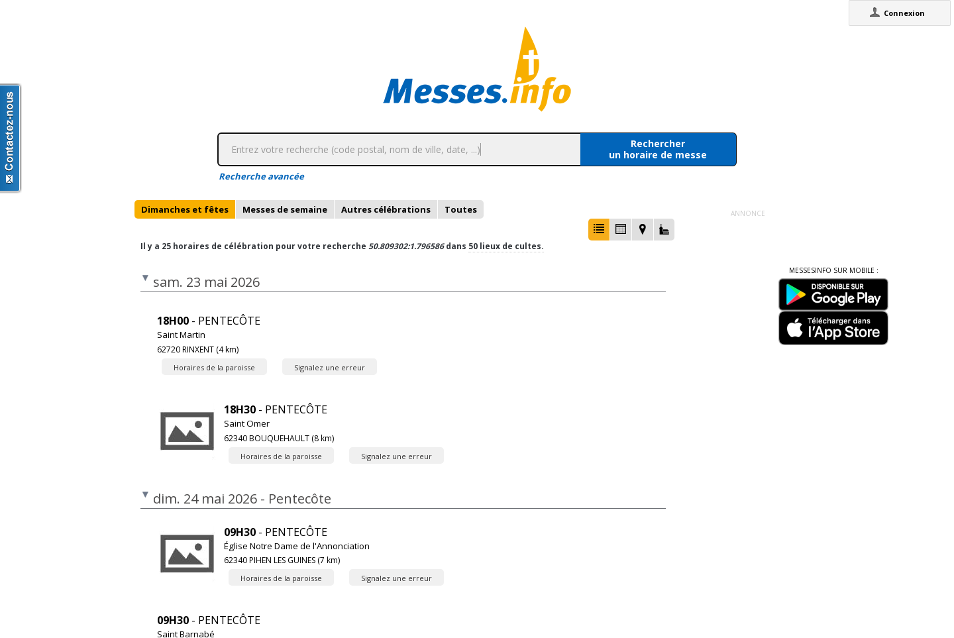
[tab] (184, 209)
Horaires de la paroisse (214, 367)
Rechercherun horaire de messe (658, 149)
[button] (599, 229)
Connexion (904, 13)
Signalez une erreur (329, 367)
